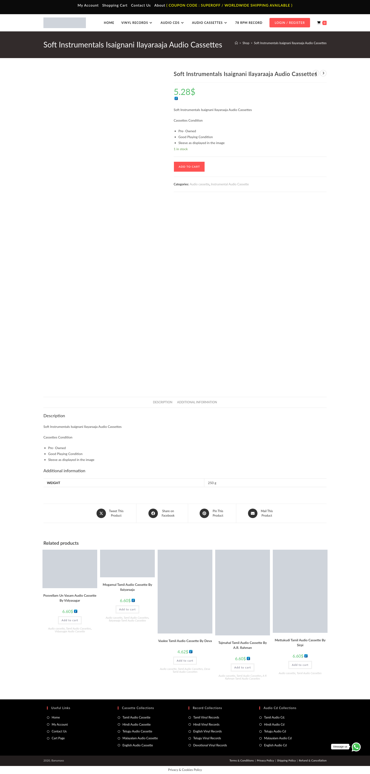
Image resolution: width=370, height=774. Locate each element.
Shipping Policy (286, 760)
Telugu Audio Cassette (137, 731)
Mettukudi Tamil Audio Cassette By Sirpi (300, 642)
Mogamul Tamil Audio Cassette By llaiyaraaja (127, 587)
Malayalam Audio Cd (278, 738)
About (159, 5)
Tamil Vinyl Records (206, 717)
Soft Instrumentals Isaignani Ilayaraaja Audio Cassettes (290, 43)
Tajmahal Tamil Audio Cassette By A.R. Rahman (242, 644)
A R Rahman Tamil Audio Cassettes (246, 677)
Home (56, 717)
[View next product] (323, 73)
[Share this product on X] (110, 513)
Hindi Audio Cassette (136, 724)
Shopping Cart (114, 5)
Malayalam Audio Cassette (140, 738)
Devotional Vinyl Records (210, 745)
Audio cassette (199, 184)
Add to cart (189, 166)
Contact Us (141, 5)
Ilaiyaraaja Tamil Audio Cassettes (127, 620)
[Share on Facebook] (162, 513)
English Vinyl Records (207, 731)
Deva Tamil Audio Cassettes (191, 670)
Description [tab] (162, 402)
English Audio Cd (275, 745)
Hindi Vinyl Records (206, 724)
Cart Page (58, 738)
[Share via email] (260, 513)
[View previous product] (316, 73)
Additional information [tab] (197, 402)
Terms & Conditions (241, 760)
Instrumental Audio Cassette (230, 184)
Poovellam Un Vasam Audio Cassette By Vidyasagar (70, 597)
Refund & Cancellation (313, 760)
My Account (88, 5)
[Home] (236, 43)
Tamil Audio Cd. (274, 717)
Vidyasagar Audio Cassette (70, 631)
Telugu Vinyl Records (207, 738)
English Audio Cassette (137, 745)
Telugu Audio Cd (275, 731)
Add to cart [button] (70, 620)
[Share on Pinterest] (212, 513)
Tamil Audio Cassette (136, 717)
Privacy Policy (265, 760)
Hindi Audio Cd (274, 724)
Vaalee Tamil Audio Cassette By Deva (185, 640)
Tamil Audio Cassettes (78, 628)
